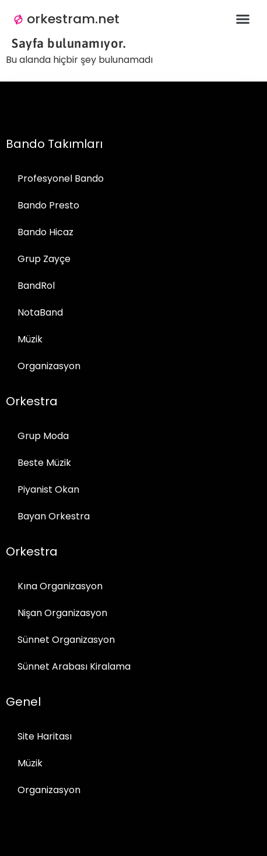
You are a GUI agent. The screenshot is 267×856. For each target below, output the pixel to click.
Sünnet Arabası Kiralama (74, 666)
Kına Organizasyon (60, 586)
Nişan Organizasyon (62, 613)
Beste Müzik (44, 462)
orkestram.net (73, 19)
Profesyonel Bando (60, 178)
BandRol (36, 285)
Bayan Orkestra (53, 516)
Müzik (30, 339)
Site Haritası (44, 736)
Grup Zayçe (44, 259)
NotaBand (40, 312)
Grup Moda (43, 436)
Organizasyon (48, 366)
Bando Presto (48, 205)
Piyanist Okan (48, 489)
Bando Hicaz (45, 232)
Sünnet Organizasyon (66, 639)
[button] (243, 19)
